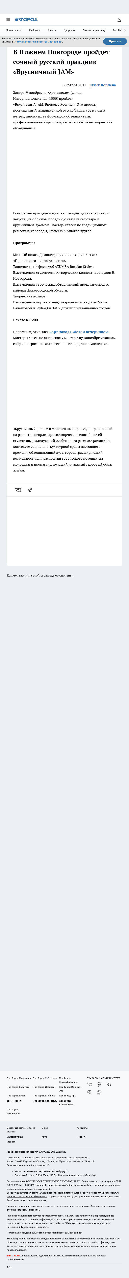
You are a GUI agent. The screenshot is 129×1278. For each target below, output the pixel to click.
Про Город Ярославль (45, 1100)
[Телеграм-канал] (109, 1084)
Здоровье (69, 30)
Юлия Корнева (103, 85)
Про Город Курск (16, 1095)
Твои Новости (14, 1100)
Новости (81, 1136)
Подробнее (43, 1226)
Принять (115, 41)
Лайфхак (34, 30)
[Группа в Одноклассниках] (99, 1084)
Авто (44, 1136)
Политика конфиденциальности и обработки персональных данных (44, 1232)
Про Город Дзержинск (19, 1078)
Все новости (13, 30)
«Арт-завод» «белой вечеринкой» (79, 331)
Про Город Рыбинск (44, 1095)
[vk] (18, 490)
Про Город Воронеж (18, 1086)
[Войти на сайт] (119, 20)
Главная (11, 1141)
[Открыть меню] (8, 20)
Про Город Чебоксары (45, 1078)
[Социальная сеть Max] (99, 1092)
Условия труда (15, 1136)
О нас (45, 1127)
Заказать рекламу (94, 30)
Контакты (82, 1127)
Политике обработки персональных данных (37, 41)
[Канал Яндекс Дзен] (89, 1092)
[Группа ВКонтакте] (89, 1084)
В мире (52, 30)
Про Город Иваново (44, 1086)
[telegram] (31, 490)
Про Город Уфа (67, 1095)
